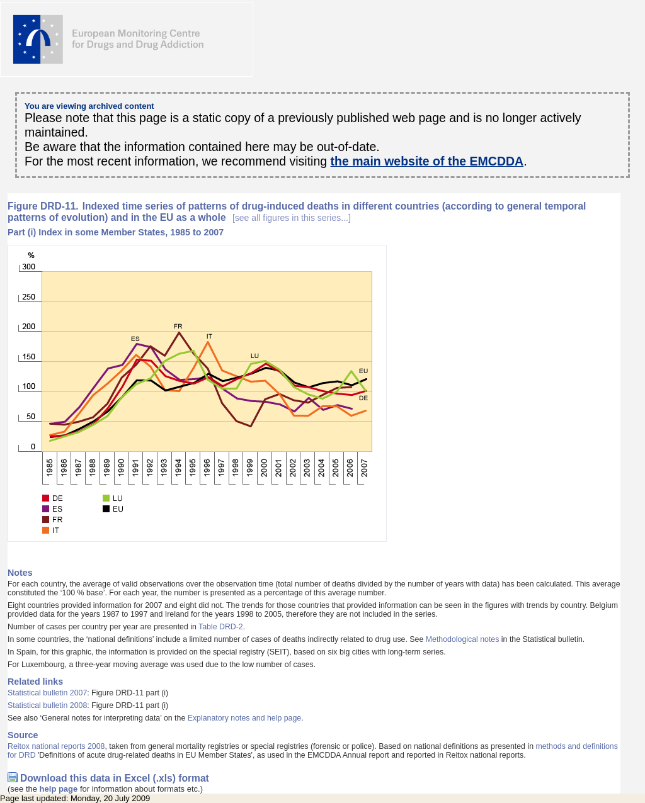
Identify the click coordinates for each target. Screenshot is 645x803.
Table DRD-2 (220, 626)
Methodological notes (462, 639)
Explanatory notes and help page (245, 718)
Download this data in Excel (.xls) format (114, 778)
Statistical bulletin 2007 (47, 692)
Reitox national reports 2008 (56, 746)
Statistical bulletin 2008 (47, 705)
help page (59, 789)
